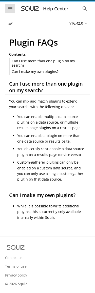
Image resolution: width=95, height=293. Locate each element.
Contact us (14, 257)
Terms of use (16, 266)
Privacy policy (16, 275)
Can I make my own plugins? (35, 71)
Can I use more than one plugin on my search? (43, 63)
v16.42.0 (76, 23)
